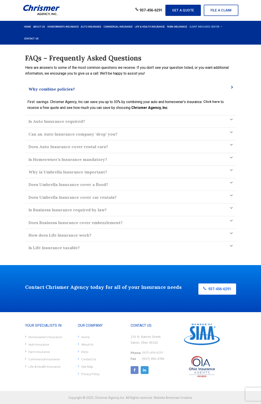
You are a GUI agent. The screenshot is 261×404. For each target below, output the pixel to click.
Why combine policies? (52, 89)
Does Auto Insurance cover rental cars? (68, 146)
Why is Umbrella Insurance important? (68, 172)
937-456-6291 (137, 10)
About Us (88, 343)
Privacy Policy (91, 373)
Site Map (87, 366)
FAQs (85, 351)
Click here (212, 102)
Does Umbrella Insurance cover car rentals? (72, 197)
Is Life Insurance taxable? (54, 247)
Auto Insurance (39, 343)
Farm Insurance (40, 351)
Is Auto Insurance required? (57, 121)
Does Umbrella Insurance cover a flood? (68, 184)
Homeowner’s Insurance (46, 336)
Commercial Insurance (45, 358)
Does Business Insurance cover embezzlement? (76, 222)
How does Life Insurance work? (60, 235)
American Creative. (179, 397)
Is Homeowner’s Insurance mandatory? (68, 159)
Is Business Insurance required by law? (68, 209)
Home (85, 336)
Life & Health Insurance (46, 366)
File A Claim (219, 10)
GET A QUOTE (174, 10)
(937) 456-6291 (153, 352)
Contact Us (89, 358)
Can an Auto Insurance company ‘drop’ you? (73, 134)
